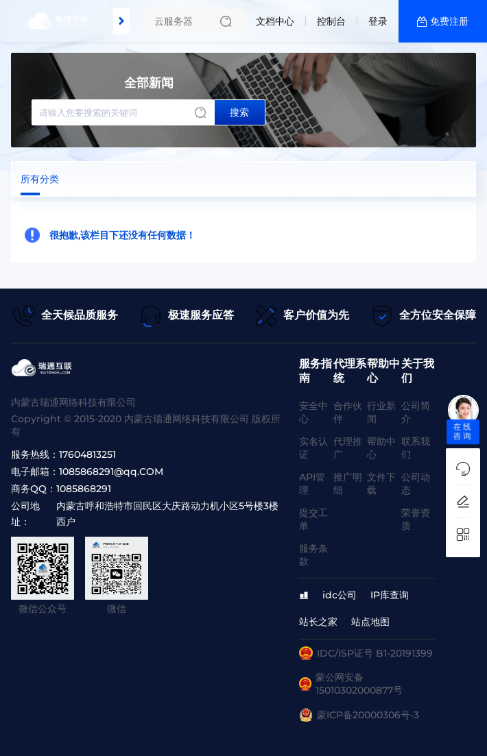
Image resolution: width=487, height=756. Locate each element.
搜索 (239, 112)
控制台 (331, 21)
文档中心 (275, 21)
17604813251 (87, 454)
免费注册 (449, 21)
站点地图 (370, 621)
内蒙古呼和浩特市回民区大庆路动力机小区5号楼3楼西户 (167, 514)
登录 (378, 21)
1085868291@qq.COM (111, 471)
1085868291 (83, 489)
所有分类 (40, 179)
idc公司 (339, 595)
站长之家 (318, 621)
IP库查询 (389, 595)
